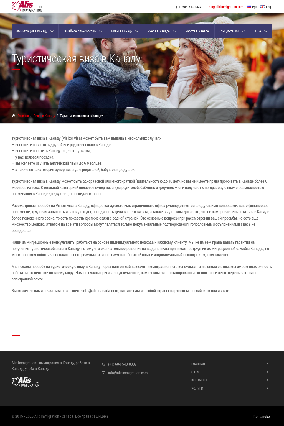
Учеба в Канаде (159, 31)
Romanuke (261, 417)
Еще (258, 31)
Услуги (197, 388)
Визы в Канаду (121, 31)
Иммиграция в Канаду (31, 31)
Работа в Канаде (197, 31)
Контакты (199, 379)
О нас (195, 371)
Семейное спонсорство (79, 31)
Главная (23, 115)
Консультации (229, 31)
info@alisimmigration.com (225, 6)
